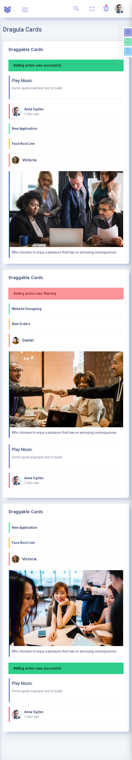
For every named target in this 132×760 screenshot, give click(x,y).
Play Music (22, 80)
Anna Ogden (33, 109)
